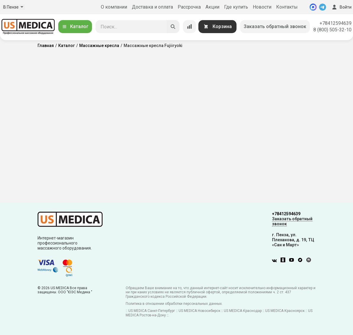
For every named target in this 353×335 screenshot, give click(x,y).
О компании (114, 7)
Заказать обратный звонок (275, 26)
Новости (262, 7)
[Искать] (172, 26)
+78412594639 (336, 23)
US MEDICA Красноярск (285, 311)
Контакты (287, 7)
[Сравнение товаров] (189, 26)
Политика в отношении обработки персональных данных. (174, 304)
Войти (341, 7)
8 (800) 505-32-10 (332, 30)
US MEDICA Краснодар (243, 311)
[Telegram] (322, 7)
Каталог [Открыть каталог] (75, 26)
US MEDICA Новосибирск (199, 311)
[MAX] (313, 7)
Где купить (236, 7)
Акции (212, 7)
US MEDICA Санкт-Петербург (151, 311)
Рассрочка (189, 7)
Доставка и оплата (152, 7)
